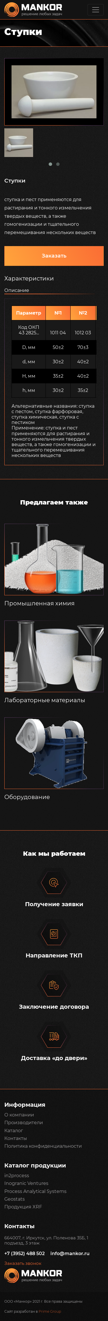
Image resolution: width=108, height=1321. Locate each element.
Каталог (13, 1130)
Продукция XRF (23, 1207)
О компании (19, 1115)
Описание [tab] (16, 290)
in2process (16, 1175)
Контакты (15, 1138)
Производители (23, 1122)
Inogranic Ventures (26, 1183)
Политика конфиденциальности (43, 1146)
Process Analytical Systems (35, 1191)
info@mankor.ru (70, 1253)
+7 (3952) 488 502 (24, 1253)
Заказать (54, 256)
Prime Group (50, 1311)
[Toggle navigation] (96, 9)
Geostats (14, 1199)
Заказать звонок (22, 1263)
